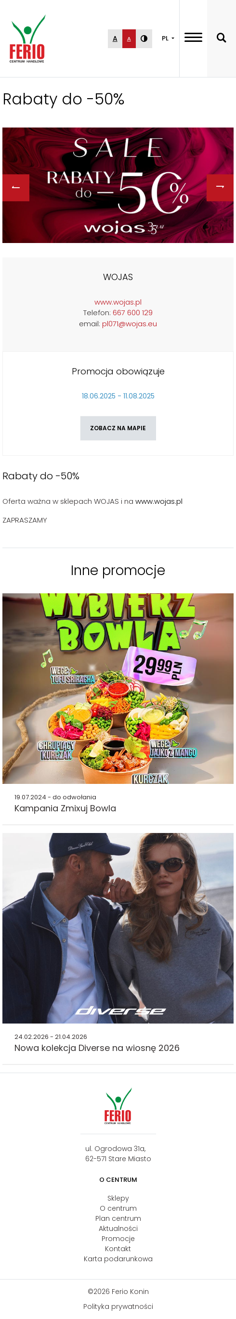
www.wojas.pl (118, 302)
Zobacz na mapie (118, 428)
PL (166, 38)
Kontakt (118, 1249)
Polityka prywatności (118, 1306)
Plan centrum (118, 1218)
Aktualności (118, 1228)
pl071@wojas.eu (129, 324)
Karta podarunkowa (118, 1259)
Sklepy (118, 1198)
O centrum (118, 1208)
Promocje (118, 1238)
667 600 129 (133, 312)
